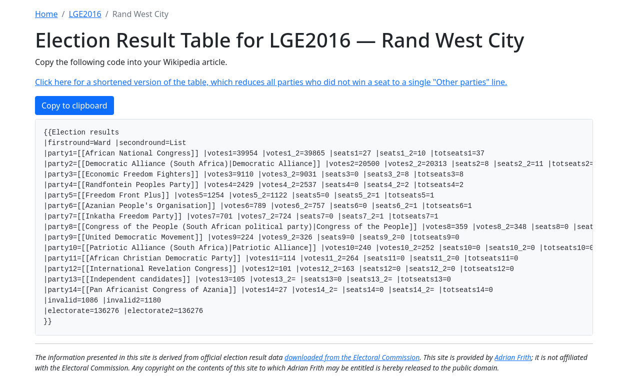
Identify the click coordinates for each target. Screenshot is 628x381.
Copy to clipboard (75, 105)
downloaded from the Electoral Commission (352, 357)
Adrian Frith (512, 357)
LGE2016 (84, 14)
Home (46, 14)
